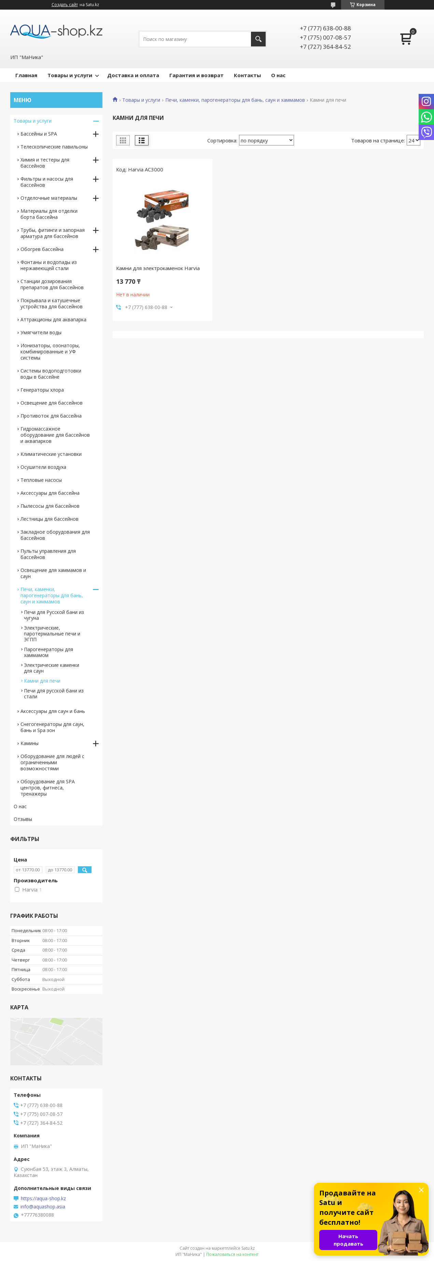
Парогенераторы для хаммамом (48, 652)
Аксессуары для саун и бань (52, 711)
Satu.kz (248, 1248)
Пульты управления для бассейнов (48, 554)
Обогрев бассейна (42, 249)
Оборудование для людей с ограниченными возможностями (52, 762)
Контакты (247, 75)
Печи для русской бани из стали (54, 693)
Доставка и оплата (133, 75)
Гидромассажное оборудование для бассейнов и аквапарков (55, 434)
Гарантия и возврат (196, 75)
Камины (29, 743)
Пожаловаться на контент (232, 1254)
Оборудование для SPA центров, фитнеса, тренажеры (47, 787)
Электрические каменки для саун (51, 668)
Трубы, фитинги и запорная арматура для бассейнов (52, 233)
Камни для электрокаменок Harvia (158, 268)
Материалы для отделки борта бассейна (49, 214)
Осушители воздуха (43, 467)
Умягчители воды (40, 332)
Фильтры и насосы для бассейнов (46, 182)
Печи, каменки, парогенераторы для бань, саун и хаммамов (235, 100)
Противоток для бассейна (51, 415)
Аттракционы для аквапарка (53, 319)
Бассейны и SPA (38, 133)
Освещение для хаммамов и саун (53, 573)
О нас (278, 75)
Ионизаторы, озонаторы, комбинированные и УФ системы (50, 351)
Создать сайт (65, 4)
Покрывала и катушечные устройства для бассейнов (51, 303)
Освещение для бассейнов (51, 403)
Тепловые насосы (41, 480)
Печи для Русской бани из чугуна (54, 615)
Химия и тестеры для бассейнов (44, 162)
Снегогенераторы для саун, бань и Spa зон (52, 727)
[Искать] (258, 39)
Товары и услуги (69, 75)
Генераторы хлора (42, 390)
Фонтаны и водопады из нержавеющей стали (48, 265)
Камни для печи (42, 680)
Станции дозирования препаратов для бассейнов (52, 284)
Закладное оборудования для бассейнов (55, 535)
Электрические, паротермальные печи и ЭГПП (52, 634)
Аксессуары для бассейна (50, 493)
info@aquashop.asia (42, 1207)
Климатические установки (51, 454)
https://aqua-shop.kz (43, 1198)
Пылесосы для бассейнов (50, 506)
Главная (26, 75)
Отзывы (23, 819)
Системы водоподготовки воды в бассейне (50, 373)
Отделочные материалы (48, 198)
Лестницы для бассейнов (49, 519)
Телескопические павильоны (54, 146)
